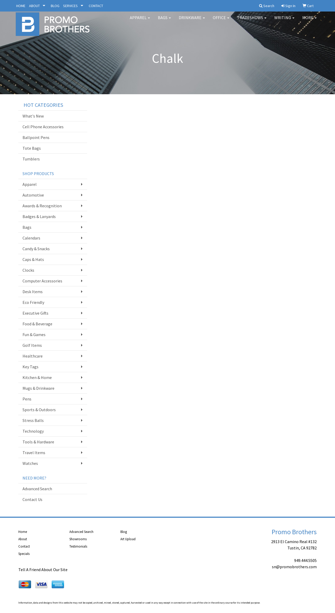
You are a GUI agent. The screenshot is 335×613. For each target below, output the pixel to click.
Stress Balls (33, 420)
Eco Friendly (33, 302)
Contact (24, 546)
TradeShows (251, 21)
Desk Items (33, 291)
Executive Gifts (35, 313)
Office (221, 21)
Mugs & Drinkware (38, 388)
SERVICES (70, 5)
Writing (284, 21)
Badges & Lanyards (39, 216)
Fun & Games (34, 334)
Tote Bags (32, 148)
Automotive (33, 195)
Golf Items (32, 345)
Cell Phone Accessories (43, 126)
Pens (27, 399)
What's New (33, 116)
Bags (164, 21)
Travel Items (34, 452)
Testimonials (78, 546)
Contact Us (32, 499)
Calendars (31, 238)
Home (22, 532)
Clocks (28, 270)
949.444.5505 (305, 560)
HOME (20, 5)
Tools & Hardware (38, 441)
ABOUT (34, 5)
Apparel (140, 21)
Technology (33, 431)
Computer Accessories (42, 280)
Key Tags (30, 366)
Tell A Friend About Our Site (43, 569)
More (309, 21)
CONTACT (96, 5)
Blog (123, 532)
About (22, 539)
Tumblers (31, 158)
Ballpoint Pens (36, 137)
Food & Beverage (37, 323)
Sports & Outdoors (39, 409)
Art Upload (128, 539)
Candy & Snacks (36, 248)
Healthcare (33, 356)
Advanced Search (37, 488)
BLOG (55, 5)
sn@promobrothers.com (294, 566)
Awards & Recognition (42, 205)
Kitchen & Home (37, 377)
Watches (30, 463)
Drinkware (192, 21)
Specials (24, 553)
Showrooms (78, 539)
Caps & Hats (33, 259)
